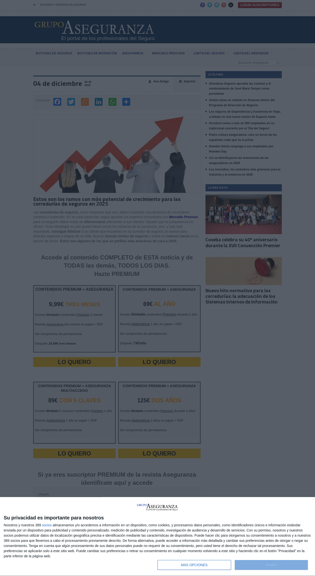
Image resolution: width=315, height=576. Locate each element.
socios (47, 525)
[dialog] (157, 536)
